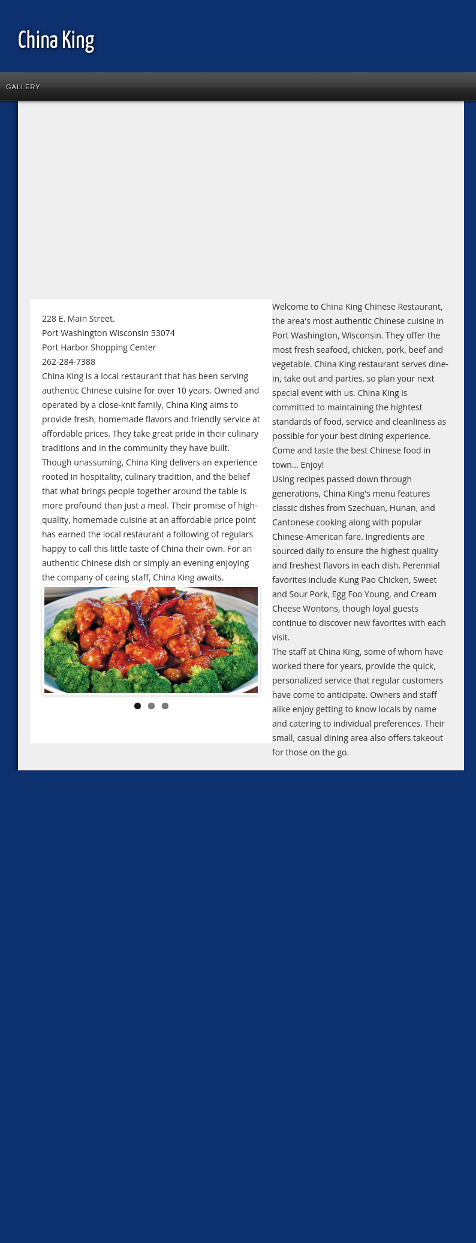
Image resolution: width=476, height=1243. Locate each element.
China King (56, 42)
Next (240, 642)
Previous (62, 642)
